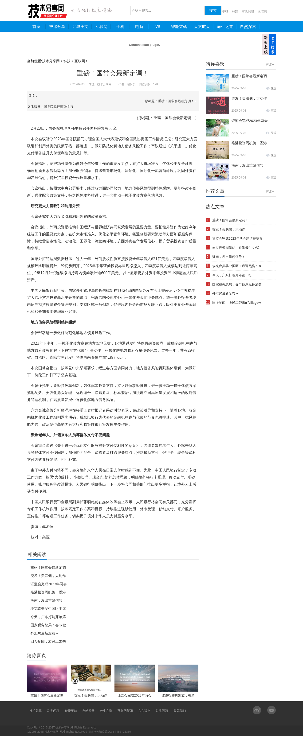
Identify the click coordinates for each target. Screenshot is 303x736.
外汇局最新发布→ (45, 633)
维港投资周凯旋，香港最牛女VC (235, 247)
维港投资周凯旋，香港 (48, 592)
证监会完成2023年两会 (49, 583)
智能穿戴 (71, 711)
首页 (39, 26)
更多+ (270, 64)
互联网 (262, 11)
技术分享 (35, 711)
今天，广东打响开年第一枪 (232, 275)
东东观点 (144, 711)
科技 (235, 11)
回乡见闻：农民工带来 (48, 641)
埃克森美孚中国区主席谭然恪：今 (237, 266)
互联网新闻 (125, 711)
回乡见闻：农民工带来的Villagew (236, 302)
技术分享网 (51, 60)
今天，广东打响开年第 (48, 616)
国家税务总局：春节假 (48, 625)
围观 (273, 88)
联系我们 (180, 711)
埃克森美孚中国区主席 (48, 608)
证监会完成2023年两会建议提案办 (237, 238)
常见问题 (248, 11)
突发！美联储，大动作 (48, 575)
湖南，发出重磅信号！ (48, 600)
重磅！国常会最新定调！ (230, 220)
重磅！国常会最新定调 (48, 567)
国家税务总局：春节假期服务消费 (237, 284)
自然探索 (88, 711)
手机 (225, 11)
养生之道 (106, 711)
